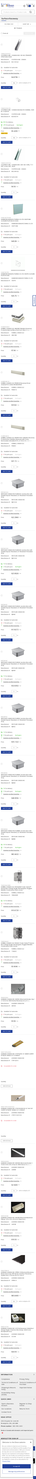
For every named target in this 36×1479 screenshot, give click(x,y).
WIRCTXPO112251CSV (7, 1107)
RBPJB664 (4, 773)
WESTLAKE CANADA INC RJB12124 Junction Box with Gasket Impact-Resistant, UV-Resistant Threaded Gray (17, 495)
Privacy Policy (24, 1379)
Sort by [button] (26, 24)
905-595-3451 (18, 1426)
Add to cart (7, 87)
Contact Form (6, 1412)
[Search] (18, 12)
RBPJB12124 (4, 492)
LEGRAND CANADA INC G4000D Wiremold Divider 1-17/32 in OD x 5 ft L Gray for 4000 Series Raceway (17, 1163)
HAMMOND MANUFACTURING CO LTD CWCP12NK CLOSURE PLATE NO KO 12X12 (16, 220)
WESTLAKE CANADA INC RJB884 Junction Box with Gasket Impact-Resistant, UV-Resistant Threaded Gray (17, 832)
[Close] (31, 1442)
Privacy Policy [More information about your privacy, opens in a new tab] (6, 1461)
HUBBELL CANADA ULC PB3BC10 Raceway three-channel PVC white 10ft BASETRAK (16, 383)
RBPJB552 (4, 717)
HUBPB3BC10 (5, 381)
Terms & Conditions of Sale (9, 1383)
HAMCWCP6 (5, 272)
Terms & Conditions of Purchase (27, 1383)
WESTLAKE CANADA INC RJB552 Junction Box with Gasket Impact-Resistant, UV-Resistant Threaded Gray (17, 720)
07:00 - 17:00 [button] (29, 4)
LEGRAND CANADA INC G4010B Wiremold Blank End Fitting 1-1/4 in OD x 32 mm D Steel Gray (16, 1218)
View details (7, 1086)
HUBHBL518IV (5, 327)
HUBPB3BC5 (5, 436)
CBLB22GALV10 (6, 108)
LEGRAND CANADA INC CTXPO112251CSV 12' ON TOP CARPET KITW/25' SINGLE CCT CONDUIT (17, 1109)
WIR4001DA (4, 997)
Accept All (16, 1466)
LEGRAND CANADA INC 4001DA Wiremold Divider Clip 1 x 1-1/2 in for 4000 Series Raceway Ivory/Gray (17, 1000)
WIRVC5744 (5, 1327)
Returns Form (24, 1409)
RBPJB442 (4, 604)
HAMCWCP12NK (6, 218)
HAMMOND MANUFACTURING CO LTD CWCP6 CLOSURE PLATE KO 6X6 (18, 274)
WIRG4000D (5, 1161)
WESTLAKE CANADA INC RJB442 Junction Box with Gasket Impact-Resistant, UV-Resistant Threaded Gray (17, 607)
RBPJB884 (4, 829)
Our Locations (6, 1409)
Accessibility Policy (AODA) (8, 1393)
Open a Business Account (7, 1404)
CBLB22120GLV (6, 53)
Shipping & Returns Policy (8, 1388)
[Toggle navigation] (2, 6)
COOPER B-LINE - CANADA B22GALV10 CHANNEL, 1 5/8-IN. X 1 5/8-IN (17, 110)
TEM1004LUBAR (5, 885)
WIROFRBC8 (5, 1270)
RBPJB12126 (4, 548)
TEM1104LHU (5, 941)
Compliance (5, 1379)
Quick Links (18, 1399)
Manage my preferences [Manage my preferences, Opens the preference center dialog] (16, 1471)
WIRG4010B (4, 1216)
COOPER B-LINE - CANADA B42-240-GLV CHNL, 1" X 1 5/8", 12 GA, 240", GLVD (17, 165)
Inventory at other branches (11, 73)
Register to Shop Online (25, 1404)
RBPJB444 (4, 661)
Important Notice (25, 1388)
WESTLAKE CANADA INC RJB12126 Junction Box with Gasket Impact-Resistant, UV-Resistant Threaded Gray (17, 551)
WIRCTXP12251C (6, 1052)
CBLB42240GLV (6, 163)
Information (18, 1374)
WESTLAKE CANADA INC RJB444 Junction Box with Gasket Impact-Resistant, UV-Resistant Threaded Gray (17, 664)
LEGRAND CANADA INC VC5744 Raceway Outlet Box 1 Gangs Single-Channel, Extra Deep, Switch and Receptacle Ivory (17, 1330)
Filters (9, 24)
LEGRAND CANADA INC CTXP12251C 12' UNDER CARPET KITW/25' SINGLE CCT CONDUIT (17, 1054)
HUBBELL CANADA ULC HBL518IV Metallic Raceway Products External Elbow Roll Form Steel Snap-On (16, 329)
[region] (16, 1458)
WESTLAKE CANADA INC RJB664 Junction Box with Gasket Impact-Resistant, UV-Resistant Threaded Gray (17, 776)
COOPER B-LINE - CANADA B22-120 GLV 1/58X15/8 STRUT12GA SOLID (16, 56)
